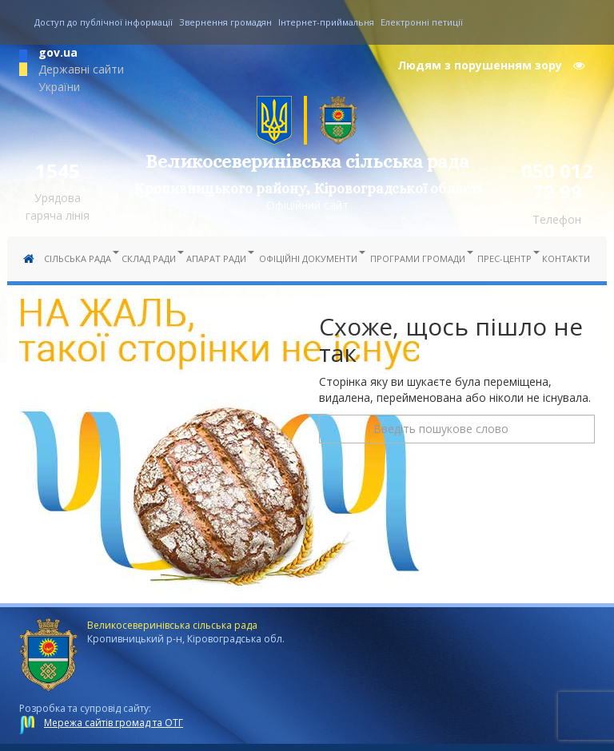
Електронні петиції (422, 22)
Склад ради (150, 257)
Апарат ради (217, 257)
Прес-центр (506, 257)
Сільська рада (79, 257)
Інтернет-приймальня (326, 22)
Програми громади (419, 257)
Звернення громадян (225, 22)
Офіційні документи (310, 257)
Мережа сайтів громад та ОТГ (113, 722)
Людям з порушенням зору (490, 65)
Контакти (566, 258)
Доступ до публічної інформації (103, 22)
